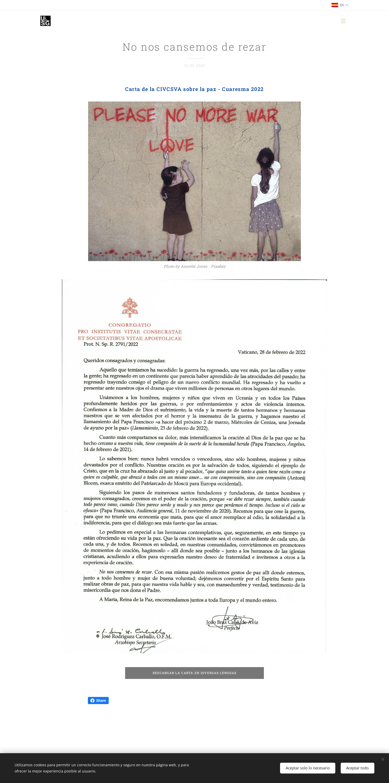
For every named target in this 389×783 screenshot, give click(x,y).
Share (98, 700)
